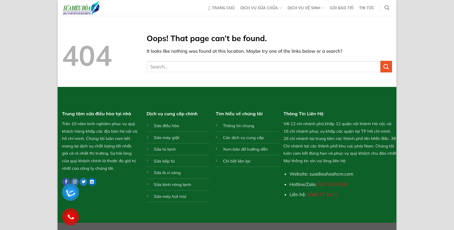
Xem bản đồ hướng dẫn (245, 149)
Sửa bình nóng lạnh (172, 184)
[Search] (387, 7)
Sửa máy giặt (166, 137)
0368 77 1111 (322, 194)
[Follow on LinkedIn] (92, 182)
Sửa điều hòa (166, 125)
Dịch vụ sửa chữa (261, 8)
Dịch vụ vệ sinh (306, 8)
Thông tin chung (238, 125)
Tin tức (366, 8)
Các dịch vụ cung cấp (243, 137)
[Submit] (386, 66)
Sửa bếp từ (164, 161)
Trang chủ (221, 8)
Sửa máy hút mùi (170, 196)
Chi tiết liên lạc (237, 161)
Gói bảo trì (342, 8)
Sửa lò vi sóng (167, 172)
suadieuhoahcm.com (332, 174)
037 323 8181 (333, 184)
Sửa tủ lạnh (165, 149)
